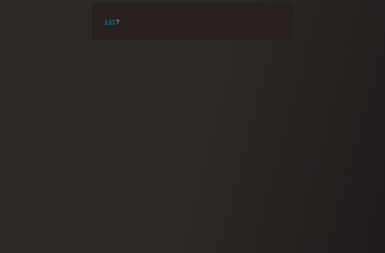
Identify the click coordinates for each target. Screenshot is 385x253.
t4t (110, 22)
